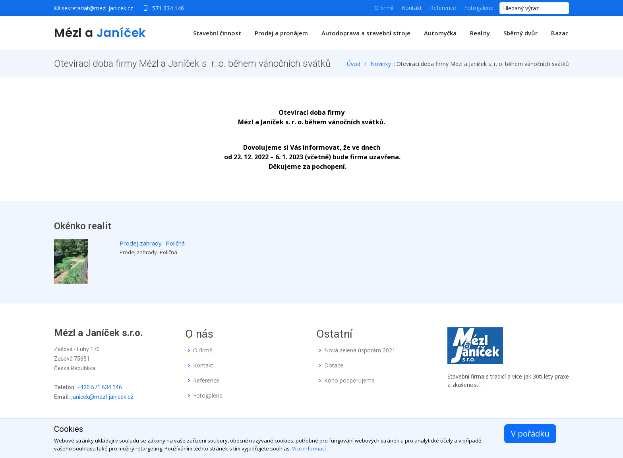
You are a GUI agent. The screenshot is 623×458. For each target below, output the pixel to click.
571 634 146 (168, 8)
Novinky (380, 64)
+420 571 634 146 (99, 387)
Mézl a (100, 33)
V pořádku (530, 433)
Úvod (353, 64)
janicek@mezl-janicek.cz (103, 397)
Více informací (309, 448)
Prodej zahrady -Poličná (152, 243)
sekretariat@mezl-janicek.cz (97, 8)
